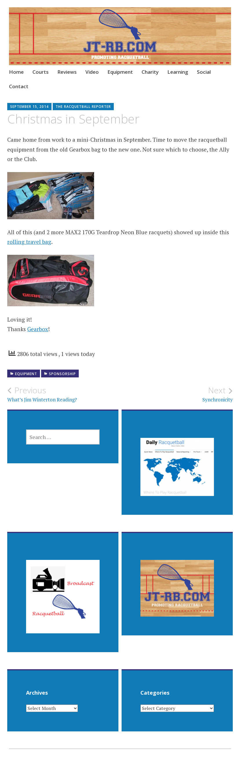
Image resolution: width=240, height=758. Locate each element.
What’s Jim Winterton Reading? (63, 394)
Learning (177, 72)
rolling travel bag (29, 241)
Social (204, 72)
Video (92, 72)
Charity (150, 72)
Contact (18, 86)
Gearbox (37, 329)
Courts (40, 72)
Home (16, 72)
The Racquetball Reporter (83, 106)
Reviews (67, 72)
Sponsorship (62, 373)
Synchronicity (176, 394)
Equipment (120, 72)
